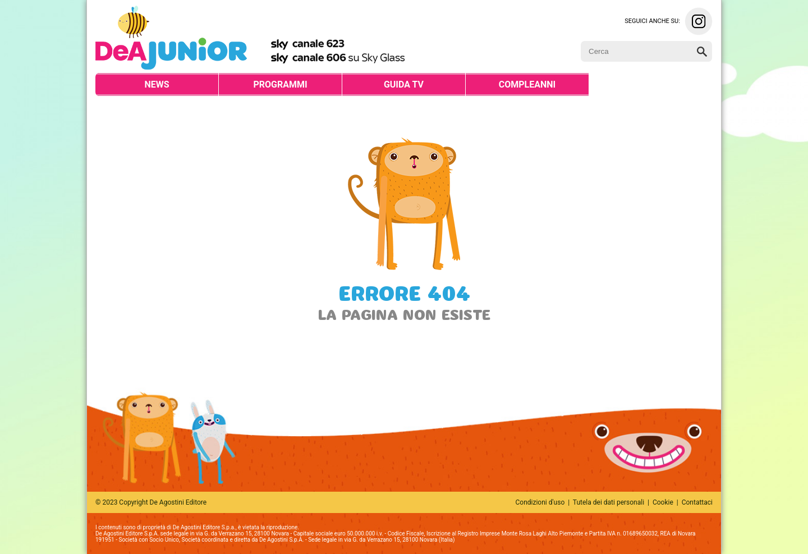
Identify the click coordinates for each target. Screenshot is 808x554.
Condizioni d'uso (540, 502)
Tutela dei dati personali (608, 502)
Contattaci (697, 502)
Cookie (663, 502)
